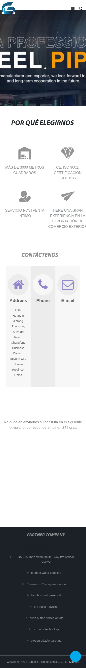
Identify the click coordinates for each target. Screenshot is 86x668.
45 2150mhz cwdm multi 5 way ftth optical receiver (46, 559)
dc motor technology (46, 629)
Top (76, 656)
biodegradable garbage (47, 640)
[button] (72, 9)
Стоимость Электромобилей (47, 584)
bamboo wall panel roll (47, 595)
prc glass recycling (47, 606)
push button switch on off (46, 618)
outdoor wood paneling (47, 572)
